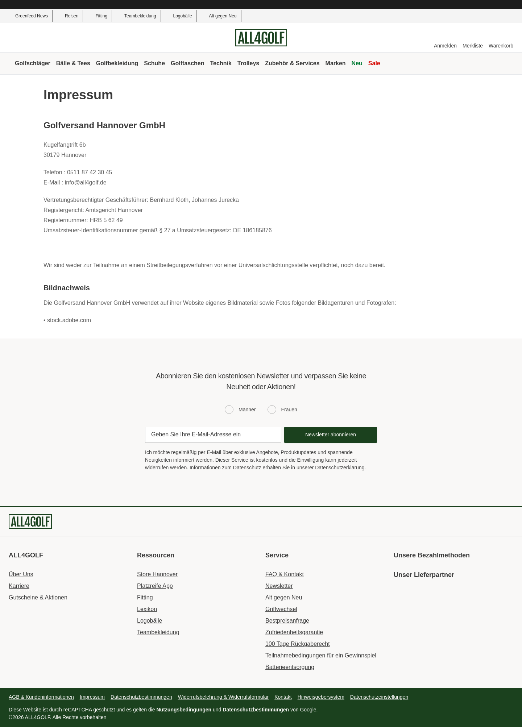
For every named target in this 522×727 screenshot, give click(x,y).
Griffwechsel (281, 609)
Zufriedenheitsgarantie (294, 632)
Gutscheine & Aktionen (38, 597)
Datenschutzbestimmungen (141, 697)
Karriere (19, 586)
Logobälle (178, 16)
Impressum (92, 697)
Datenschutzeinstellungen (379, 697)
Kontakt (282, 697)
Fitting (97, 16)
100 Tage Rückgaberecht (297, 644)
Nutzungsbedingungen (184, 710)
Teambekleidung (136, 16)
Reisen (67, 16)
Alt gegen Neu (219, 16)
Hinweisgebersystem (321, 697)
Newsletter (279, 586)
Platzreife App (155, 586)
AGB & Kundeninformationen (41, 697)
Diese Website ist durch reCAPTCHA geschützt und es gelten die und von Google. (163, 710)
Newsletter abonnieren (330, 434)
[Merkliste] (473, 38)
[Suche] (505, 63)
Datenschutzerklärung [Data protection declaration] (339, 467)
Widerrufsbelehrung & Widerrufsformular (223, 697)
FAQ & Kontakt (284, 574)
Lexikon (147, 609)
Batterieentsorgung (289, 667)
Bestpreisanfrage (287, 621)
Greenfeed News (27, 16)
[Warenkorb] (501, 38)
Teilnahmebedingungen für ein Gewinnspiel (320, 655)
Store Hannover (157, 574)
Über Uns (21, 574)
